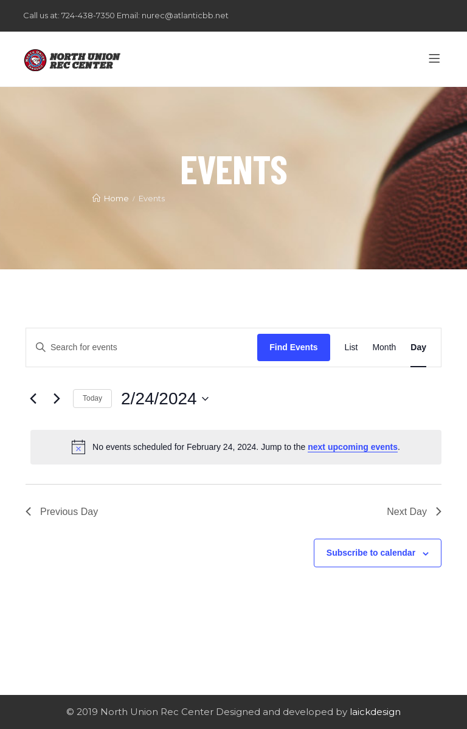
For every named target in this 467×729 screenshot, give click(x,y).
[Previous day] (33, 399)
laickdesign (375, 711)
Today (92, 398)
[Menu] (436, 59)
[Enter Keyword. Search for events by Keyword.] (141, 347)
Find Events (293, 347)
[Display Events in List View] (351, 347)
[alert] (235, 447)
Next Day (414, 511)
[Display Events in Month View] (384, 347)
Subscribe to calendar (371, 553)
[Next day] (56, 399)
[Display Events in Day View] (418, 347)
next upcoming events (353, 447)
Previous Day (62, 511)
